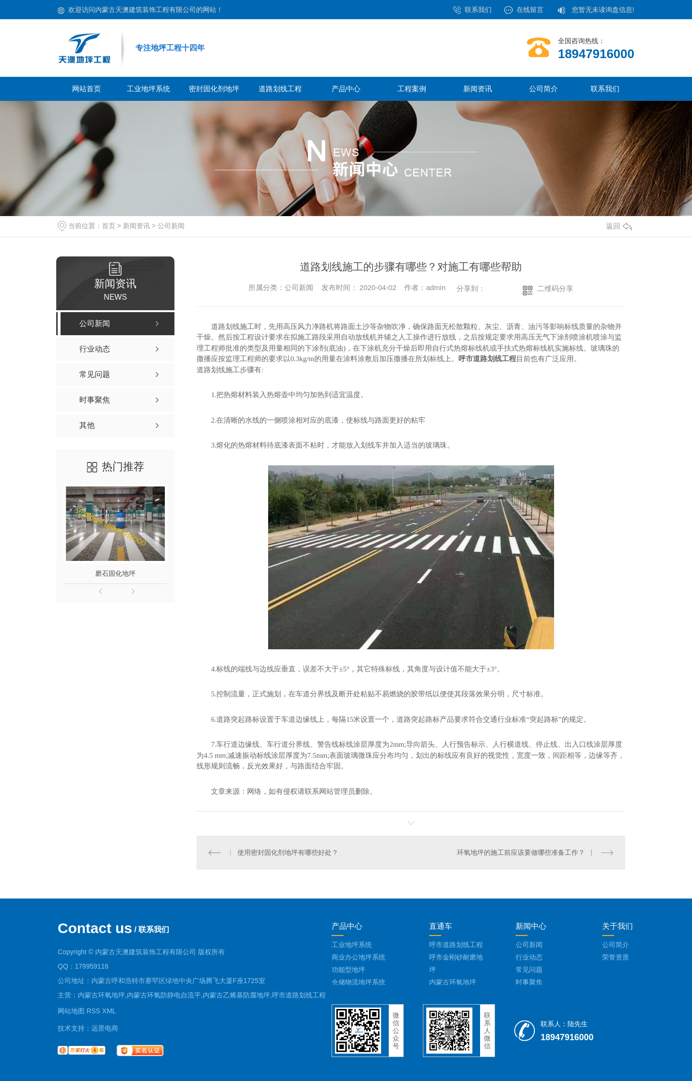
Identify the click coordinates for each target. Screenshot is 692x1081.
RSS (93, 1011)
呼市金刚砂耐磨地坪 (456, 963)
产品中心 (346, 89)
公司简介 (543, 89)
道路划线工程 (280, 89)
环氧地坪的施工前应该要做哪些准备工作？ (521, 852)
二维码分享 (555, 288)
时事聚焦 (529, 982)
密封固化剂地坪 (214, 89)
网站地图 (71, 1011)
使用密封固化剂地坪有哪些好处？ (287, 852)
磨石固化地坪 (115, 573)
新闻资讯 (477, 89)
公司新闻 (171, 226)
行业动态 (529, 957)
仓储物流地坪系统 (358, 982)
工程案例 (411, 89)
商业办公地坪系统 (358, 957)
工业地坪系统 (148, 89)
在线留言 (530, 9)
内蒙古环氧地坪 (452, 982)
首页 (108, 226)
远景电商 (104, 1028)
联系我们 (478, 9)
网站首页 (86, 89)
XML (109, 1011)
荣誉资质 (615, 957)
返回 (619, 226)
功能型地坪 (348, 969)
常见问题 (529, 969)
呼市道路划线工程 (456, 944)
